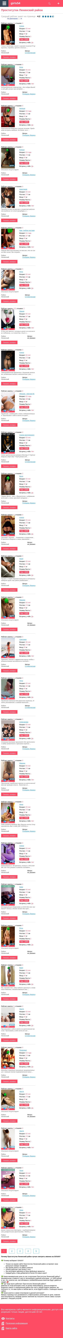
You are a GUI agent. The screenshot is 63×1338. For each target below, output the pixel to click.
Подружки (23, 1050)
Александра (23, 722)
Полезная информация (17, 1323)
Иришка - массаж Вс (26, 394)
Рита (21, 67)
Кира (21, 887)
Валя (21, 476)
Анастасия (23, 189)
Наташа (22, 108)
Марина (22, 600)
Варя (21, 968)
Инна (21, 804)
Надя (21, 559)
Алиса (21, 26)
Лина (21, 1210)
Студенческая (30, 53)
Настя (21, 1009)
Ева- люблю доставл (27, 230)
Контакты (10, 1318)
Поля (21, 1170)
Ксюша (21, 150)
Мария (21, 311)
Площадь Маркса (28, 94)
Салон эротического (26, 435)
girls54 (15, 3)
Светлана (22, 639)
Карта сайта (11, 1328)
